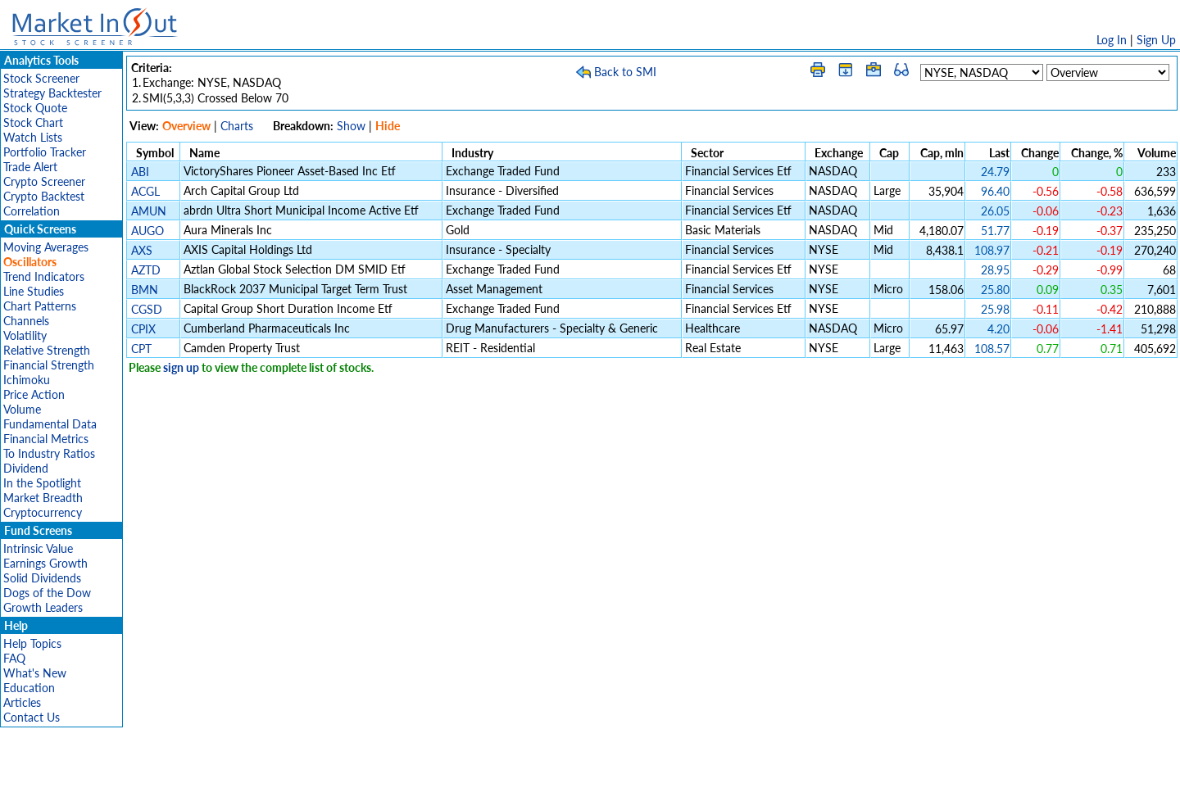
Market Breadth (43, 498)
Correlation (31, 211)
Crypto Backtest (43, 196)
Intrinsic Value (38, 548)
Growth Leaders (43, 607)
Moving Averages (45, 247)
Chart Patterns (39, 306)
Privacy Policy (473, 776)
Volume (22, 409)
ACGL (145, 191)
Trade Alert (30, 167)
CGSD (146, 309)
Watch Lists (32, 137)
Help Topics (32, 643)
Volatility (25, 335)
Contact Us (31, 717)
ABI (140, 172)
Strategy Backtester (52, 93)
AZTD (146, 270)
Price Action (34, 394)
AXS (141, 250)
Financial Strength (48, 365)
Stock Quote (35, 108)
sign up (181, 367)
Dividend (25, 468)
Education (29, 688)
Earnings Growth (45, 563)
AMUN (148, 211)
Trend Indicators (43, 276)
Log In (1111, 40)
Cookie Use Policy (659, 776)
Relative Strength (46, 350)
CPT (141, 348)
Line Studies (33, 291)
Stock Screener (41, 78)
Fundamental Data (50, 424)
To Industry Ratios (49, 453)
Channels (26, 321)
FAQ (14, 658)
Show (351, 126)
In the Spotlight (42, 483)
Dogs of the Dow (47, 593)
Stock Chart (33, 122)
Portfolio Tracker (44, 152)
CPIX (143, 329)
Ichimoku (26, 380)
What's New (34, 673)
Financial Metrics (45, 439)
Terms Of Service (561, 776)
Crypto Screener (44, 181)
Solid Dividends (42, 578)
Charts (236, 126)
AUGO (147, 231)
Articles (22, 702)
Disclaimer (402, 776)
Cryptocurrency (42, 512)
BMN (144, 290)
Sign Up (1156, 40)
